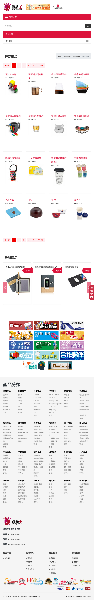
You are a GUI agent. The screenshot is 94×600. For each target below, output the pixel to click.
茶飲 (65, 490)
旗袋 (65, 400)
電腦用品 (67, 429)
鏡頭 (20, 461)
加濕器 (36, 496)
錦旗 (4, 499)
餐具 (50, 499)
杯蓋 (65, 464)
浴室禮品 (6, 458)
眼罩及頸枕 (22, 496)
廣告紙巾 (6, 409)
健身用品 (52, 467)
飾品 (65, 455)
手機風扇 (21, 470)
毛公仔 (81, 499)
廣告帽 (5, 397)
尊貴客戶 (52, 558)
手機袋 (20, 464)
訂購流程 (29, 558)
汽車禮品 (53, 422)
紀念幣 (5, 487)
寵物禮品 (22, 422)
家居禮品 (76, 56)
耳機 (20, 458)
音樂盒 (51, 493)
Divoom (37, 403)
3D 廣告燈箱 (84, 484)
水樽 (4, 464)
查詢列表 (58, 7)
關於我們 (53, 552)
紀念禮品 (7, 480)
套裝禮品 (82, 403)
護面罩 (5, 444)
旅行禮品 (22, 480)
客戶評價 (52, 565)
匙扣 (50, 487)
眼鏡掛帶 (52, 464)
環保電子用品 (39, 461)
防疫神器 (6, 429)
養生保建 (67, 484)
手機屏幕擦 (22, 467)
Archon (36, 394)
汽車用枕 (52, 444)
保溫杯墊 (37, 499)
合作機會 (75, 562)
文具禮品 (83, 451)
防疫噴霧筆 (7, 432)
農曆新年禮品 (84, 438)
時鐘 (4, 470)
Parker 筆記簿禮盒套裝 (15, 267)
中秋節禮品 (83, 441)
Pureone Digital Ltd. (83, 596)
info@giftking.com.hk (16, 544)
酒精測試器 (53, 426)
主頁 (59, 56)
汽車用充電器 (54, 438)
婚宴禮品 (53, 480)
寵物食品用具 (23, 432)
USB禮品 (37, 480)
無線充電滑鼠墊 (71, 267)
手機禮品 (22, 451)
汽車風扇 (52, 429)
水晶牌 (81, 496)
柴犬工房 (52, 406)
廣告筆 (5, 406)
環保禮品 (37, 451)
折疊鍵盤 (67, 470)
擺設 (4, 490)
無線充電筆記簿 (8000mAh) (47, 267)
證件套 (66, 461)
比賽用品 (52, 461)
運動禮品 (53, 451)
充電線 (20, 455)
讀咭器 (36, 487)
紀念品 (51, 496)
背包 (20, 397)
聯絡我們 (76, 552)
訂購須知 (30, 552)
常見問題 (29, 562)
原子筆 (81, 461)
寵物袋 (20, 426)
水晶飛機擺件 (39, 432)
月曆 (81, 470)
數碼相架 (67, 432)
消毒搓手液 (7, 435)
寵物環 (20, 429)
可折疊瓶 (67, 467)
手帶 (20, 403)
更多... (5, 412)
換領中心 (29, 565)
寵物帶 (20, 435)
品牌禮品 (37, 390)
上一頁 (7, 65)
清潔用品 (21, 487)
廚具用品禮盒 (84, 406)
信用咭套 (21, 490)
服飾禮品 (22, 390)
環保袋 (36, 473)
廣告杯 (5, 400)
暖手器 (36, 490)
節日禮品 (83, 422)
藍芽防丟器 (68, 426)
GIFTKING (21, 596)
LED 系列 (67, 441)
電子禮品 (68, 422)
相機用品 (21, 484)
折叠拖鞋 (21, 499)
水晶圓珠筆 (38, 435)
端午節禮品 (83, 429)
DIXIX (35, 406)
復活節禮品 (83, 432)
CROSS (36, 400)
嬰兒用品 (67, 458)
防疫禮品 (7, 422)
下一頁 (40, 65)
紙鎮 (4, 496)
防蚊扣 (5, 461)
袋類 (20, 400)
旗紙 (65, 403)
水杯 (50, 490)
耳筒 (65, 435)
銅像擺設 (37, 426)
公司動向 (52, 569)
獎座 (4, 484)
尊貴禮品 (37, 422)
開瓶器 (5, 467)
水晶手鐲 (37, 438)
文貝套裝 (82, 415)
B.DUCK (52, 397)
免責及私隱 (30, 569)
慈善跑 (66, 394)
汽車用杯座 (53, 441)
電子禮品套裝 (84, 400)
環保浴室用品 (39, 458)
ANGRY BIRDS (54, 394)
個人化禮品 (84, 480)
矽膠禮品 (68, 451)
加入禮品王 (76, 565)
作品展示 (52, 562)
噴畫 (81, 490)
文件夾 (81, 455)
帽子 (81, 493)
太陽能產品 (38, 464)
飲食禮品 (68, 480)
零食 (65, 487)
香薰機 (5, 455)
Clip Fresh (37, 397)
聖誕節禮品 (83, 426)
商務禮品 (83, 390)
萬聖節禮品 (83, 435)
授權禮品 (53, 390)
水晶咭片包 (38, 429)
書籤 (81, 464)
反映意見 (75, 558)
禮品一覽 (67, 56)
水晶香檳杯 (38, 441)
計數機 (81, 467)
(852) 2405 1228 (14, 534)
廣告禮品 (7, 390)
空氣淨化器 (7, 426)
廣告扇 (5, 403)
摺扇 (50, 470)
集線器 (66, 438)
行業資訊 (52, 573)
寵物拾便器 (22, 438)
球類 (50, 458)
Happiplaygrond (55, 403)
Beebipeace (53, 400)
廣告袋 (5, 394)
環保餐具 (37, 455)
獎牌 (4, 493)
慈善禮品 (68, 390)
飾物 (20, 394)
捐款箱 (66, 397)
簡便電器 (21, 493)
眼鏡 (20, 409)
